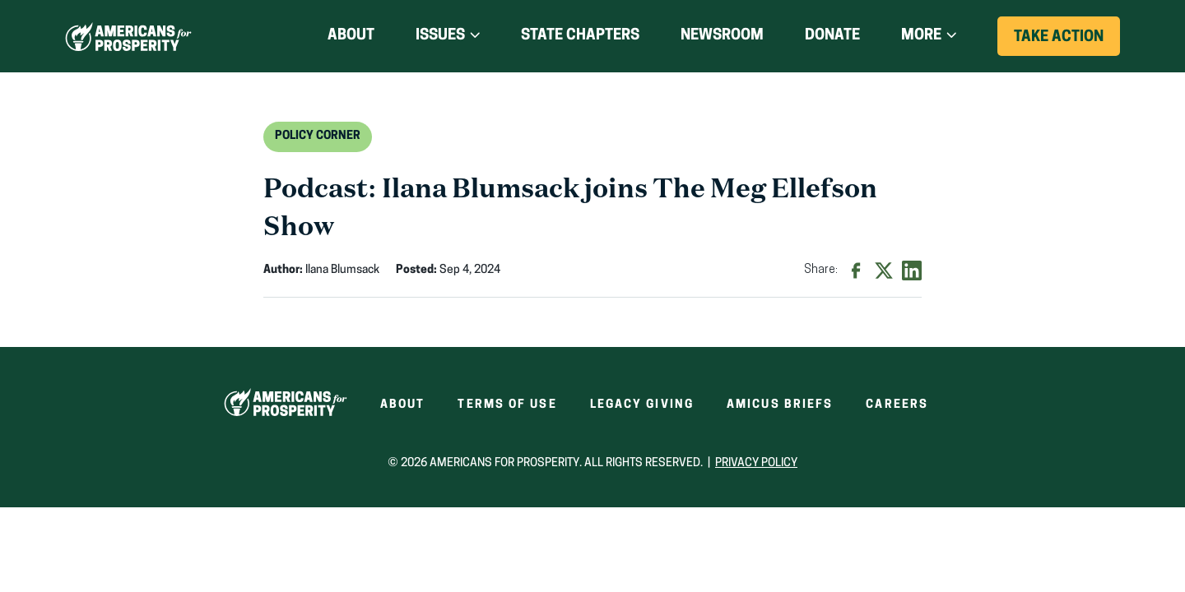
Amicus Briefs (780, 405)
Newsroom (722, 36)
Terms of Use (507, 405)
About (351, 36)
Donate (832, 36)
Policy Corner (317, 136)
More (921, 36)
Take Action (1067, 42)
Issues (440, 36)
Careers (897, 405)
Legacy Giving (642, 405)
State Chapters (580, 36)
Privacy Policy (756, 463)
